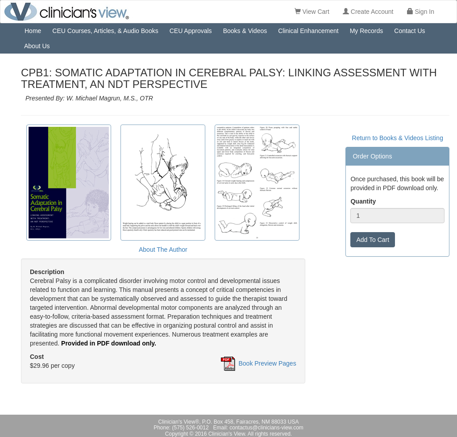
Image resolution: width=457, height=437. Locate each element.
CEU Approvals (191, 30)
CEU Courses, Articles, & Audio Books (105, 30)
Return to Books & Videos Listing (397, 138)
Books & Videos (245, 30)
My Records (366, 30)
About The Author (163, 249)
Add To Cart (372, 239)
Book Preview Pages (267, 363)
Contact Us (409, 30)
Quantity (363, 201)
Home (33, 30)
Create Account (368, 11)
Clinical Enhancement (308, 30)
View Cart (312, 11)
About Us (37, 46)
